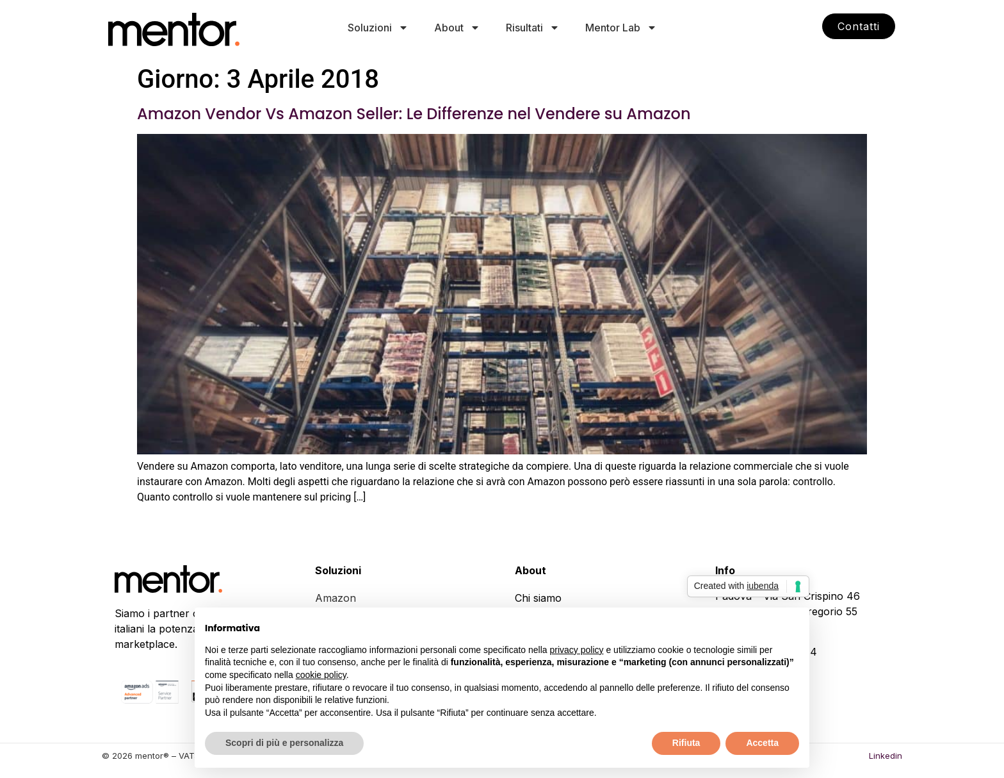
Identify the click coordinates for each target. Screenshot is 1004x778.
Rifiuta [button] (686, 743)
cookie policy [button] (321, 675)
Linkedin (885, 755)
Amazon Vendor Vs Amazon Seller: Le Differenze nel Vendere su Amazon (414, 113)
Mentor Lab (621, 27)
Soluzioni (378, 27)
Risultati (533, 27)
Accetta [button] (762, 743)
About (457, 27)
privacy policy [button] (577, 650)
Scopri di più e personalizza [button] (284, 743)
